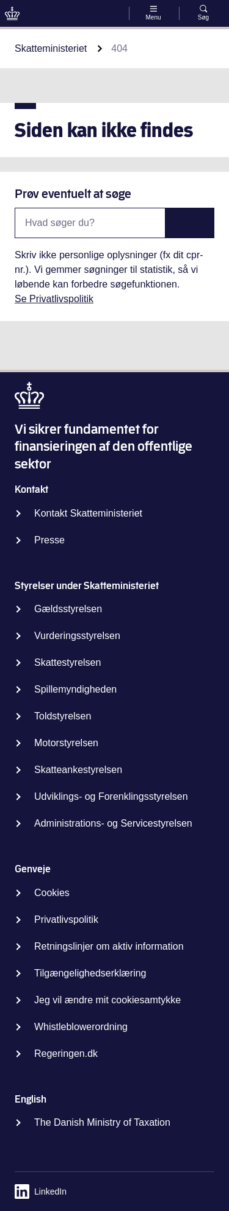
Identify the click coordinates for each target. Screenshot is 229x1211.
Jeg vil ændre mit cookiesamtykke (107, 1000)
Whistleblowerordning (81, 1027)
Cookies (52, 893)
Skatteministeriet (51, 48)
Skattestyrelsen (67, 662)
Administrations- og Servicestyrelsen (113, 823)
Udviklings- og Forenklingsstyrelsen (111, 796)
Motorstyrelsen (66, 743)
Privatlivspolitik (66, 919)
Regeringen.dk (66, 1053)
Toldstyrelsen (62, 716)
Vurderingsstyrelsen (77, 635)
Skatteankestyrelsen (78, 769)
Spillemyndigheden (75, 689)
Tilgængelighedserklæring (90, 973)
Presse (49, 540)
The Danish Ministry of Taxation (102, 1122)
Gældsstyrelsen (68, 609)
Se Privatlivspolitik (54, 299)
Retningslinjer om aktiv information (109, 946)
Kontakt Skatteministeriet (88, 513)
